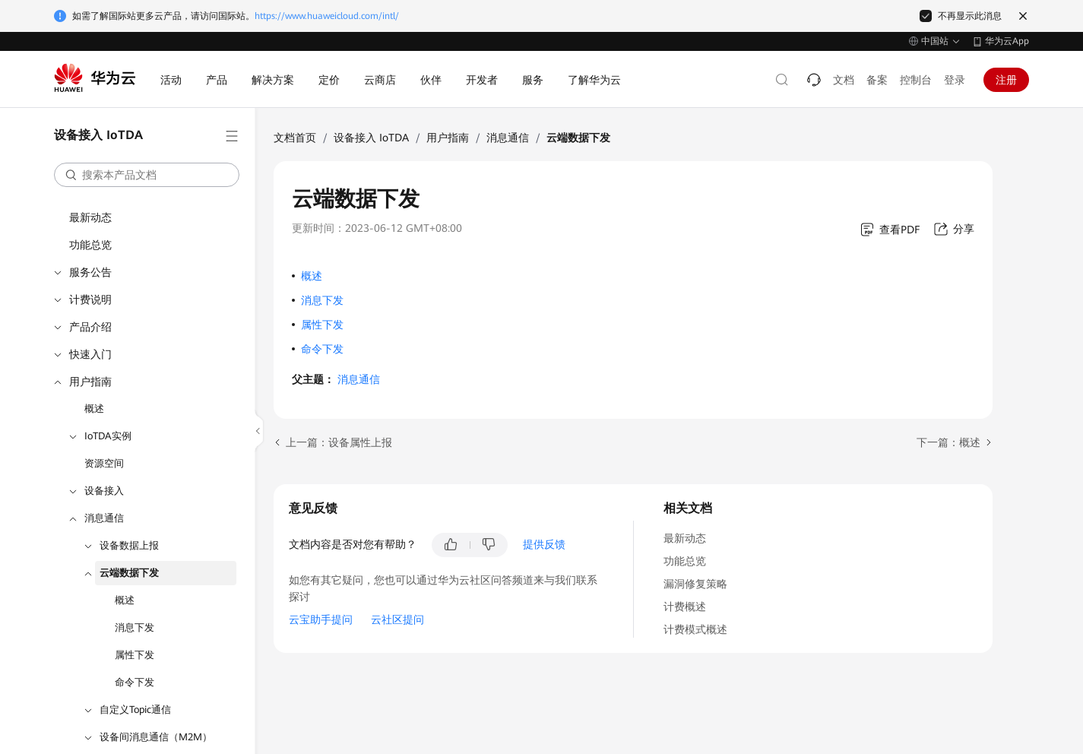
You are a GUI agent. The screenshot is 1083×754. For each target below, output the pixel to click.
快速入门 (90, 354)
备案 (877, 80)
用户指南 (90, 381)
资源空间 (104, 463)
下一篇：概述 (948, 442)
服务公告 (90, 272)
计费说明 (90, 299)
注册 (1006, 80)
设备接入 (104, 490)
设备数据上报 (129, 545)
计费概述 (684, 606)
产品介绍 (90, 327)
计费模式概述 (695, 629)
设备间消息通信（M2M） (156, 737)
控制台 (916, 80)
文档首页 (295, 137)
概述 (94, 408)
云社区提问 (397, 619)
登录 (954, 80)
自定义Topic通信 (135, 709)
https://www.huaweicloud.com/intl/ (327, 16)
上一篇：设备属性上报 (339, 442)
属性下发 (134, 655)
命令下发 (134, 682)
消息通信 (104, 518)
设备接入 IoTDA (371, 137)
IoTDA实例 (107, 436)
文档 (843, 80)
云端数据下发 (129, 572)
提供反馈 (544, 544)
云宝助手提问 (321, 619)
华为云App (1007, 41)
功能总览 (90, 245)
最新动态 (90, 217)
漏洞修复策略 (695, 584)
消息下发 (134, 627)
